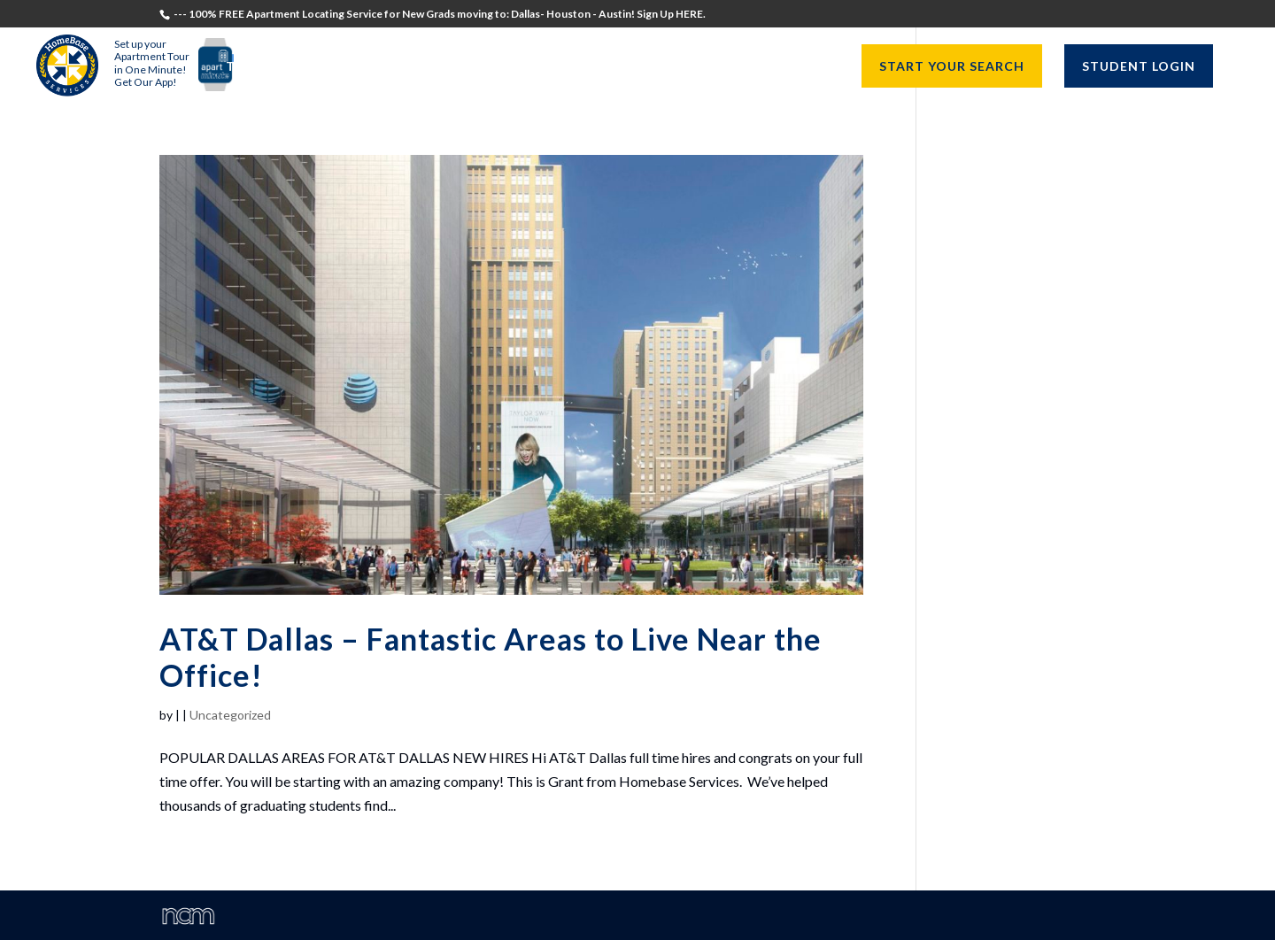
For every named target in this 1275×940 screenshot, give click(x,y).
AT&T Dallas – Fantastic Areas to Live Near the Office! (490, 656)
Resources (781, 66)
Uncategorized (230, 714)
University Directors (636, 66)
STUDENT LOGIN (1138, 65)
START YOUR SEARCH (951, 65)
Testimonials (277, 66)
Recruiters (490, 66)
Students (389, 66)
